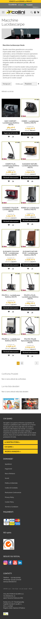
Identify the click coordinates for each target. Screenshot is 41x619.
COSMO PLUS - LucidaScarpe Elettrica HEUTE (11, 165)
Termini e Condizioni (11, 507)
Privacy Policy (9, 497)
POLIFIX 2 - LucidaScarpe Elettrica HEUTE (11, 296)
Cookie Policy (9, 502)
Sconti (7, 478)
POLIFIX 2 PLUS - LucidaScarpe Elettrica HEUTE (30, 297)
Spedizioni (8, 464)
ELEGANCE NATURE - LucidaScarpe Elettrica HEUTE (30, 165)
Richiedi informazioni (30, 134)
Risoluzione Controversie (13, 492)
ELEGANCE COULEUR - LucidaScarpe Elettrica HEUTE (11, 209)
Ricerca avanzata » (12, 451)
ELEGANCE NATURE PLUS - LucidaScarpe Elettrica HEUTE (30, 253)
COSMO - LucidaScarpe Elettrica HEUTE (30, 122)
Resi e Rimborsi (10, 473)
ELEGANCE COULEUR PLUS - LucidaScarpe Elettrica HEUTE (11, 253)
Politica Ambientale (11, 483)
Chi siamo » (9, 447)
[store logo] (15, 12)
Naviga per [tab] (6, 84)
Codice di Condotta (11, 488)
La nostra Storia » (12, 442)
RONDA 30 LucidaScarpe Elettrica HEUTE (30, 208)
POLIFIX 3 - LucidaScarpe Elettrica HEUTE (11, 340)
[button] (36, 7)
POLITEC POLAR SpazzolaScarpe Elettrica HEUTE (30, 340)
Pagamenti (8, 469)
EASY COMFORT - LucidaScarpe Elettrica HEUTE (11, 122)
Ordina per (19, 84)
